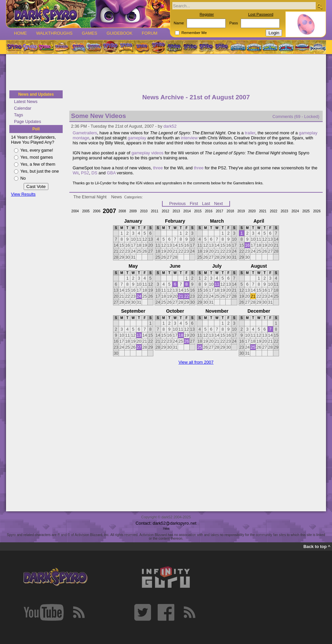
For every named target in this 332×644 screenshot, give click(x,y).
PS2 (85, 172)
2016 (208, 211)
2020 (252, 211)
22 (186, 296)
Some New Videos (98, 115)
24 (139, 296)
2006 (96, 211)
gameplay (137, 137)
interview (189, 137)
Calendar (22, 108)
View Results (23, 194)
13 (139, 335)
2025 (306, 211)
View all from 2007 (195, 362)
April (258, 221)
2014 (187, 211)
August (259, 266)
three (158, 167)
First (194, 203)
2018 (230, 211)
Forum (149, 33)
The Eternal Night (90, 196)
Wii (76, 172)
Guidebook (120, 33)
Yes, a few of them (37, 164)
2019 (241, 211)
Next (218, 203)
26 (186, 341)
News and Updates (36, 94)
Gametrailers (85, 132)
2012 (165, 211)
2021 (262, 211)
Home (20, 33)
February (175, 221)
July (217, 266)
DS (94, 172)
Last (206, 203)
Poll (36, 129)
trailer (250, 132)
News (116, 196)
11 (217, 284)
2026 (316, 211)
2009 (133, 211)
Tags (18, 114)
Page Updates (27, 121)
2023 (284, 211)
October (175, 311)
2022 (273, 211)
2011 (154, 211)
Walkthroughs (54, 33)
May (133, 266)
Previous (177, 203)
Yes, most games (36, 157)
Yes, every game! (36, 150)
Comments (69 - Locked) (295, 116)
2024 (295, 211)
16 (247, 245)
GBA (111, 172)
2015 (198, 211)
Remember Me (194, 33)
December (258, 311)
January (133, 221)
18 (180, 335)
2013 (176, 211)
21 (180, 296)
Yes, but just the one (39, 171)
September (133, 311)
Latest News (25, 101)
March (217, 221)
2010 (143, 211)
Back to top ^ (316, 546)
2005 (86, 211)
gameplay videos (147, 152)
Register (207, 14)
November (216, 311)
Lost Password (260, 14)
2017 (219, 211)
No (23, 178)
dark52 (169, 126)
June (175, 266)
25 (199, 347)
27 (139, 347)
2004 (75, 211)
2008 (122, 211)
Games (89, 33)
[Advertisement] (166, 73)
